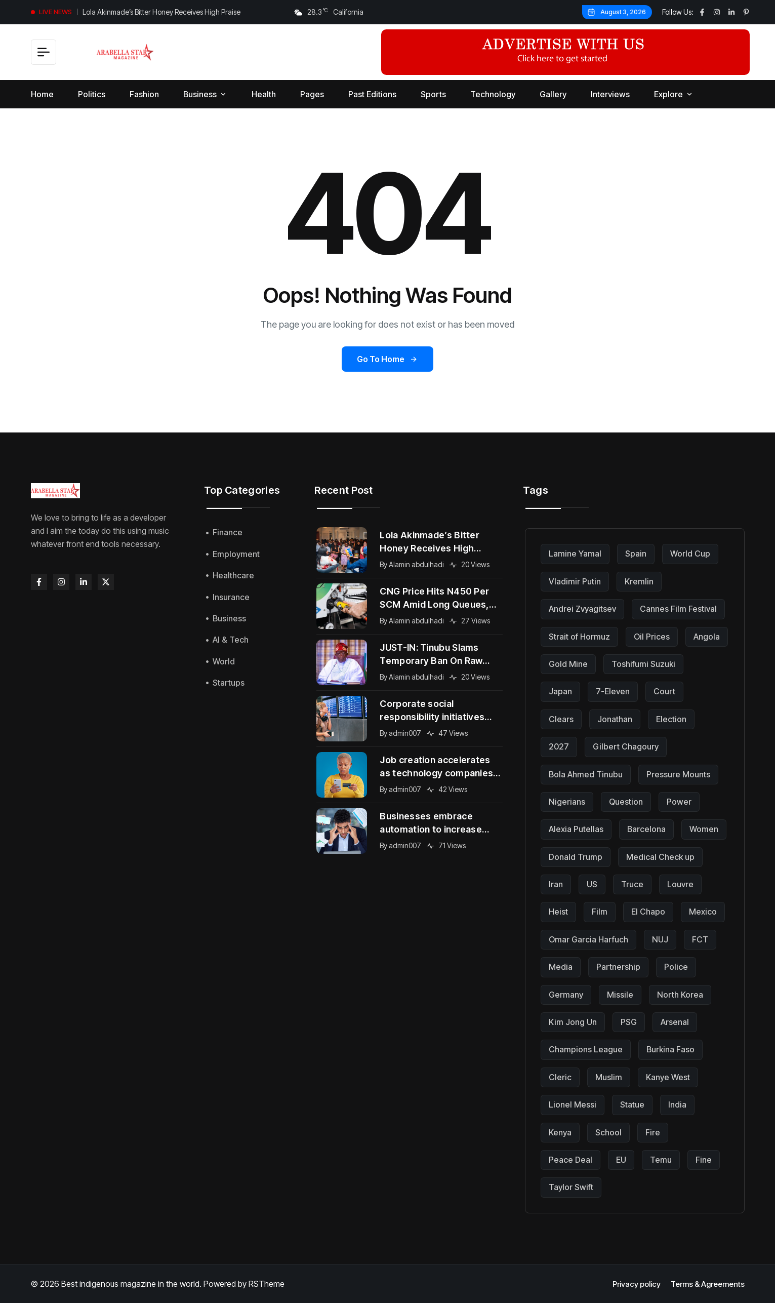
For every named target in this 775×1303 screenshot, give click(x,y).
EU (621, 1160)
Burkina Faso (670, 1049)
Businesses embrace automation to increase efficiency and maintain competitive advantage (431, 823)
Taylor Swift (571, 1187)
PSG (629, 1022)
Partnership (618, 967)
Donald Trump (575, 857)
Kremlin (639, 581)
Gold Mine (568, 664)
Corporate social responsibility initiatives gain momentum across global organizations (432, 711)
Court (664, 691)
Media (561, 967)
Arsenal (675, 1022)
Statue (632, 1104)
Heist (558, 911)
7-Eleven (613, 691)
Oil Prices (652, 636)
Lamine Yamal (575, 553)
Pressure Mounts (678, 774)
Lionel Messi (572, 1104)
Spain (635, 553)
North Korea (680, 995)
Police (676, 967)
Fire (652, 1132)
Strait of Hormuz (579, 636)
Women (703, 829)
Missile (620, 995)
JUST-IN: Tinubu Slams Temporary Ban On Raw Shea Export (431, 654)
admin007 (405, 733)
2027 (559, 746)
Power (679, 802)
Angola (707, 636)
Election (671, 719)
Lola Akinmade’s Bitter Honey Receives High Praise (161, 12)
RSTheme (266, 1284)
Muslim (608, 1077)
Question (626, 802)
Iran (556, 884)
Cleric (560, 1077)
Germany (566, 995)
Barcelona (646, 829)
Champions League (586, 1049)
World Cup (690, 553)
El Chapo (648, 911)
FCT (700, 939)
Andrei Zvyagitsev (582, 609)
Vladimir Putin (575, 581)
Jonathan (614, 719)
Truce (632, 884)
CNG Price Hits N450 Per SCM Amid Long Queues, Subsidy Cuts (434, 598)
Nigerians (567, 802)
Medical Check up (660, 857)
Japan (560, 691)
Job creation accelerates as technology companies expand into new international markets (436, 767)
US (592, 884)
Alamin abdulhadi (416, 564)
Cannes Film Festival (678, 609)
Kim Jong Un (573, 1022)
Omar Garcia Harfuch (588, 939)
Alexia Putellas (576, 829)
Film (599, 911)
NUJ (660, 939)
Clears (561, 719)
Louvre (680, 884)
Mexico (703, 911)
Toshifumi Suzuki (643, 664)
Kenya (560, 1132)
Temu (661, 1160)
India (677, 1104)
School (608, 1132)
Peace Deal (570, 1160)
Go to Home (387, 359)
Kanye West (668, 1077)
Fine (704, 1160)
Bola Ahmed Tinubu (586, 774)
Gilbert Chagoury (626, 746)
